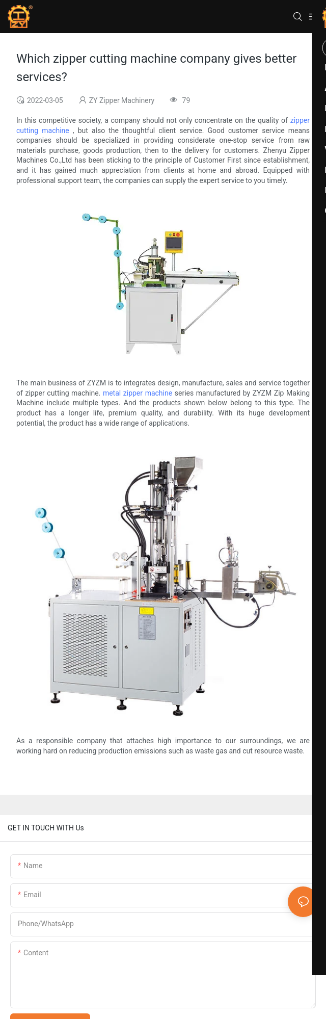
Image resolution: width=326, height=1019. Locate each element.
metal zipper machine (137, 393)
